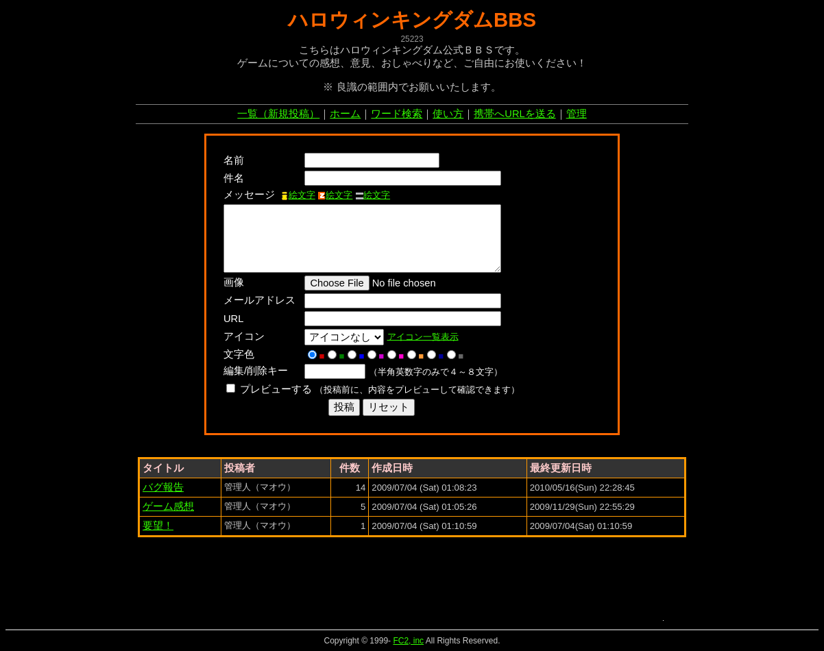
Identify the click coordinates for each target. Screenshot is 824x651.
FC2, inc (408, 641)
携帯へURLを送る (514, 113)
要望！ (158, 525)
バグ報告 (163, 487)
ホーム (345, 113)
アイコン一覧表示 (426, 336)
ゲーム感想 (168, 506)
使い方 (448, 113)
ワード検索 (396, 113)
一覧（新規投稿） (278, 113)
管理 (576, 113)
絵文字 (297, 195)
